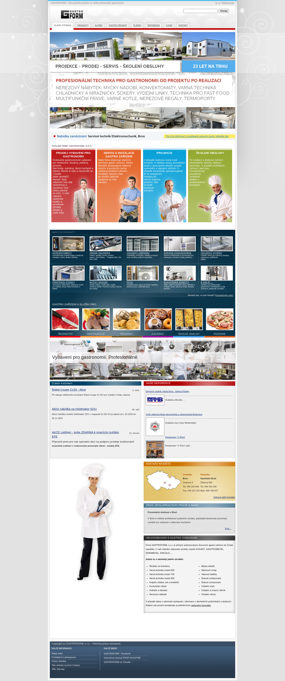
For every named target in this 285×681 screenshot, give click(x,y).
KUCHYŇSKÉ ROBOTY (176, 282)
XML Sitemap (58, 669)
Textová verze (228, 3)
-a (219, 3)
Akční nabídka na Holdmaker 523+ (74, 408)
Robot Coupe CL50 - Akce (69, 389)
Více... (228, 528)
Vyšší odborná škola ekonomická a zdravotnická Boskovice (174, 414)
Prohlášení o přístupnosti (64, 657)
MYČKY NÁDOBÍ (99, 282)
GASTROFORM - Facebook (117, 653)
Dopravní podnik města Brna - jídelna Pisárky (167, 391)
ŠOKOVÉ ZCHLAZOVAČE (178, 253)
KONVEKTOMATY (62, 253)
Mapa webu (57, 653)
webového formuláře (201, 605)
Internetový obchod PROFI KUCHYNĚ (122, 658)
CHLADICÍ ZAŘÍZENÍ (138, 253)
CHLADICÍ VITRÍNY (211, 253)
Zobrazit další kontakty (224, 497)
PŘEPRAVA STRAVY (64, 282)
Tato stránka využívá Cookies (66, 665)
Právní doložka (59, 661)
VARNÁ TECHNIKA (100, 253)
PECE (130, 282)
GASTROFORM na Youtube (117, 662)
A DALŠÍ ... (207, 282)
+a (216, 3)
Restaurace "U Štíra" (175, 437)
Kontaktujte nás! (224, 295)
